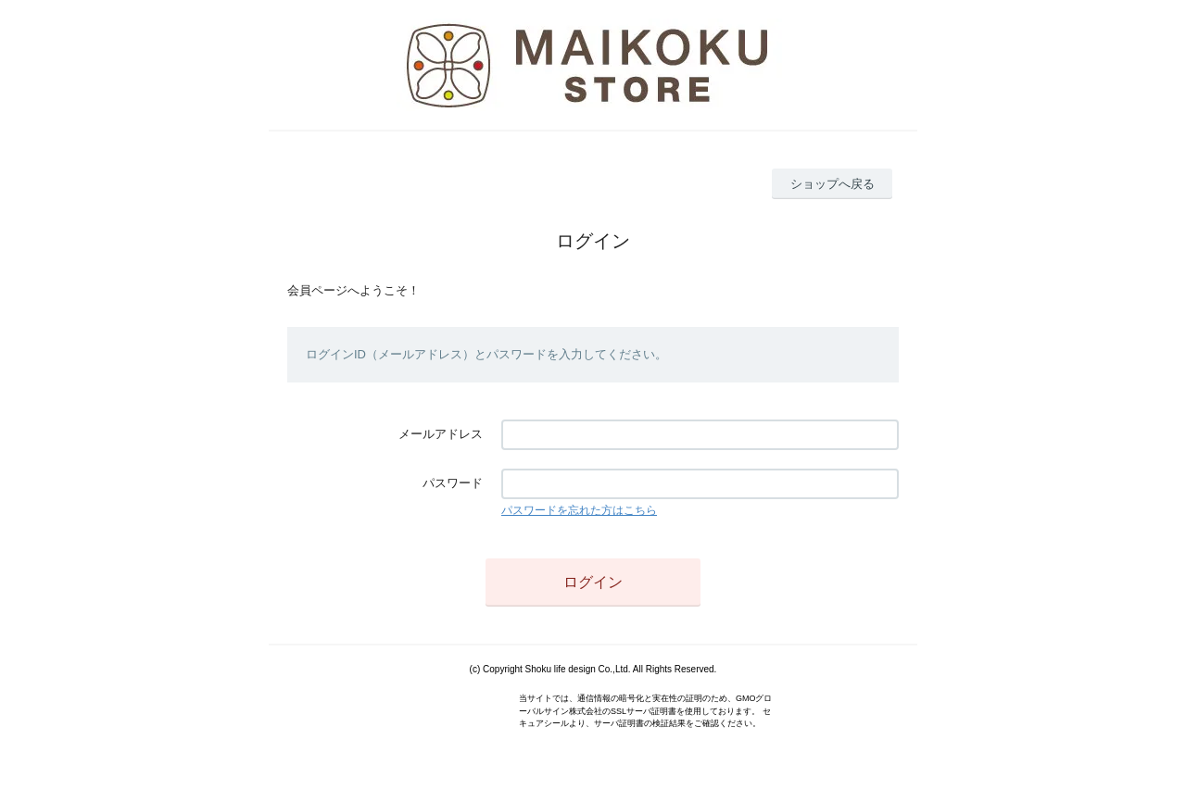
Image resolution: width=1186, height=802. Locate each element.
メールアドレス (440, 434)
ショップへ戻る (832, 184)
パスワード (453, 483)
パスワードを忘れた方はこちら (579, 510)
